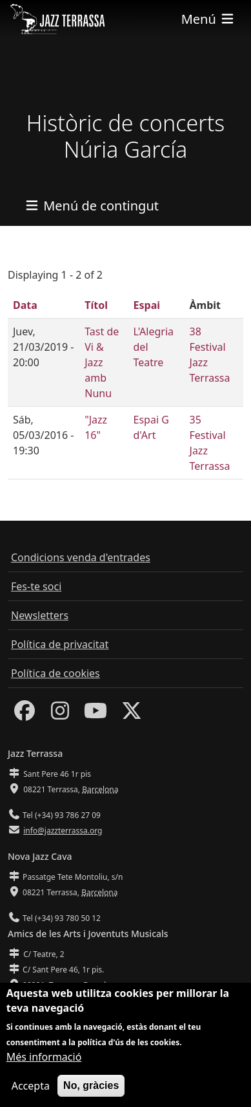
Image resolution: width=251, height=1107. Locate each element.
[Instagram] (60, 714)
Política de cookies (55, 673)
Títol (96, 305)
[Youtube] (95, 714)
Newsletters (39, 615)
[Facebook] (24, 714)
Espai (147, 305)
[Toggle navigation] (208, 19)
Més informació (44, 1066)
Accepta (31, 1095)
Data (25, 305)
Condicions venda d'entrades (80, 557)
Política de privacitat (59, 644)
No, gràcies (91, 1094)
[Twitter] (132, 714)
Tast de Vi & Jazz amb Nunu (102, 362)
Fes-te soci (36, 586)
